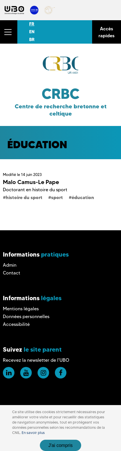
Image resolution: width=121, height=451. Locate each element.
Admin (9, 265)
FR (31, 24)
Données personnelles (26, 316)
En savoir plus (33, 432)
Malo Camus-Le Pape (31, 182)
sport (57, 197)
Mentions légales (21, 308)
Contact (11, 273)
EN (31, 31)
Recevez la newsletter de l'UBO (36, 360)
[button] (8, 32)
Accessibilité (16, 324)
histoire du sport (24, 197)
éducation (83, 197)
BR (32, 39)
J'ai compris (61, 445)
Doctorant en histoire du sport (35, 189)
